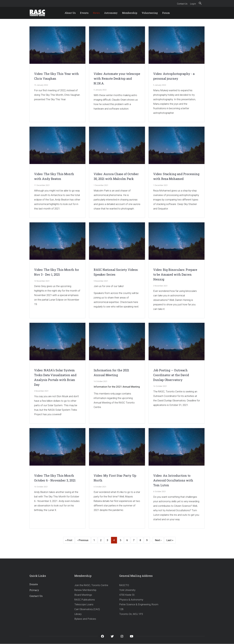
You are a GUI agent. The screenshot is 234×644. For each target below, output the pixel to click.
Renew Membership (85, 589)
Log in (193, 4)
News (96, 12)
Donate (33, 584)
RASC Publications (84, 599)
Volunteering (150, 12)
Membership (129, 12)
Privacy (34, 590)
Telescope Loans (83, 604)
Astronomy (111, 12)
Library (78, 613)
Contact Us (182, 4)
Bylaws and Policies (85, 618)
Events (84, 12)
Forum (166, 12)
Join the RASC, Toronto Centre (91, 585)
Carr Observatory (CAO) (87, 609)
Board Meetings (83, 594)
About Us (70, 12)
